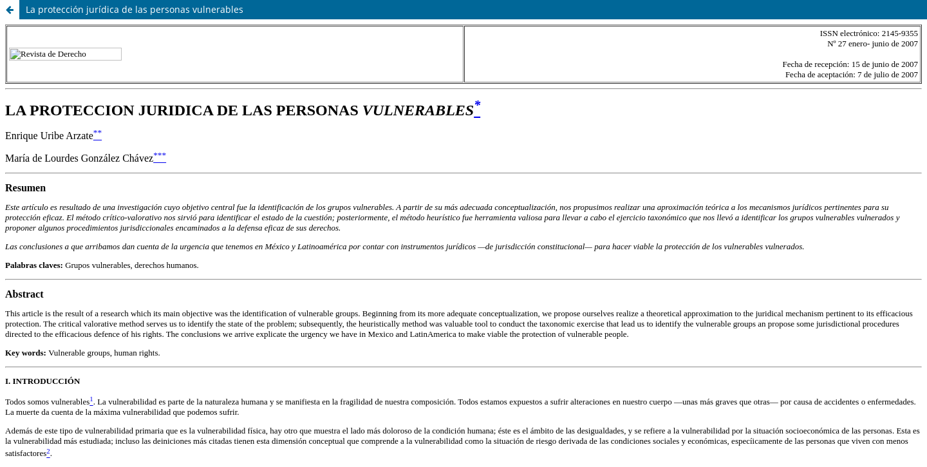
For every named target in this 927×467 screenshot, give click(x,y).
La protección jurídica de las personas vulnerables (134, 9)
